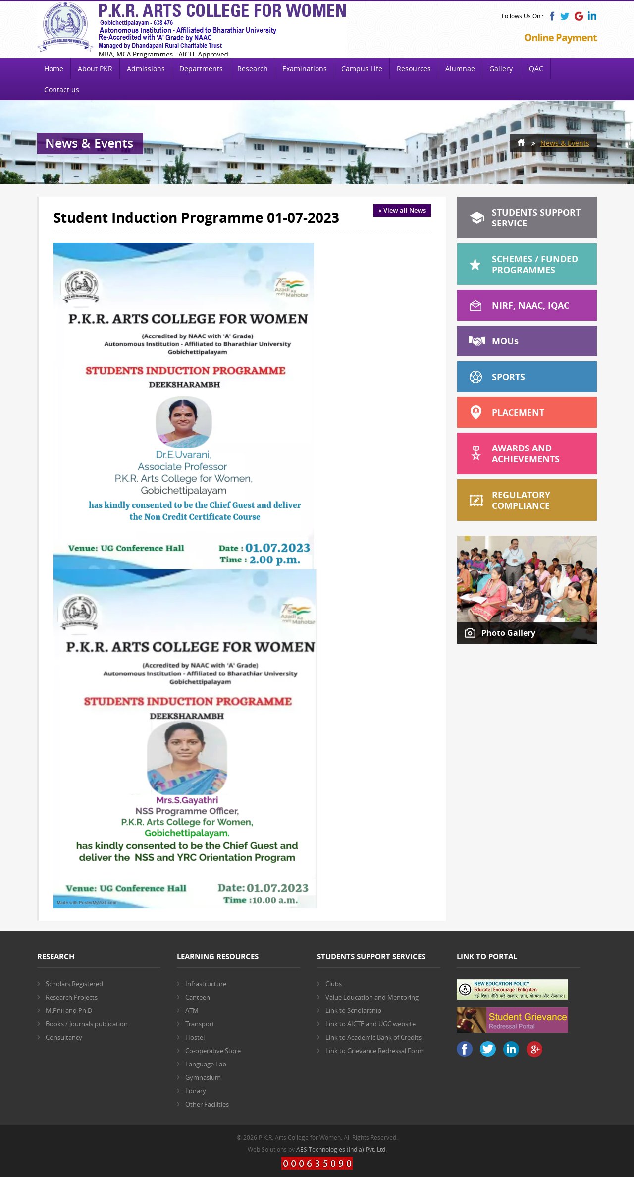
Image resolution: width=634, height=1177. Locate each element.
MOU (505, 341)
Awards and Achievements (526, 453)
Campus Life (361, 68)
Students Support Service (536, 217)
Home (53, 68)
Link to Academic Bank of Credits (373, 1037)
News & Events (564, 143)
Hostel (195, 1037)
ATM (192, 1010)
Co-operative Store (213, 1050)
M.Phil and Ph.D (69, 1010)
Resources (414, 68)
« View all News (402, 210)
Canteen (197, 997)
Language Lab (205, 1064)
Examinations (304, 68)
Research (252, 68)
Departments (201, 68)
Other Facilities (207, 1104)
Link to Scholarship (353, 1010)
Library (195, 1090)
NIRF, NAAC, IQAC (530, 305)
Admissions (146, 68)
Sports (508, 377)
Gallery (501, 68)
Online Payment (560, 37)
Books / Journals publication (87, 1023)
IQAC (535, 68)
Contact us (61, 89)
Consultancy (64, 1037)
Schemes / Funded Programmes (535, 264)
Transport (199, 1023)
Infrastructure (205, 983)
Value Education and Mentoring (372, 997)
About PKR (95, 68)
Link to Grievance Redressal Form (374, 1050)
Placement (518, 412)
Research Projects (72, 997)
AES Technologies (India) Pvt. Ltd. (341, 1149)
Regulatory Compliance (521, 500)
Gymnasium (203, 1077)
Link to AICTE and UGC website (370, 1023)
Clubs (333, 983)
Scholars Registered (74, 983)
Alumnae (460, 68)
